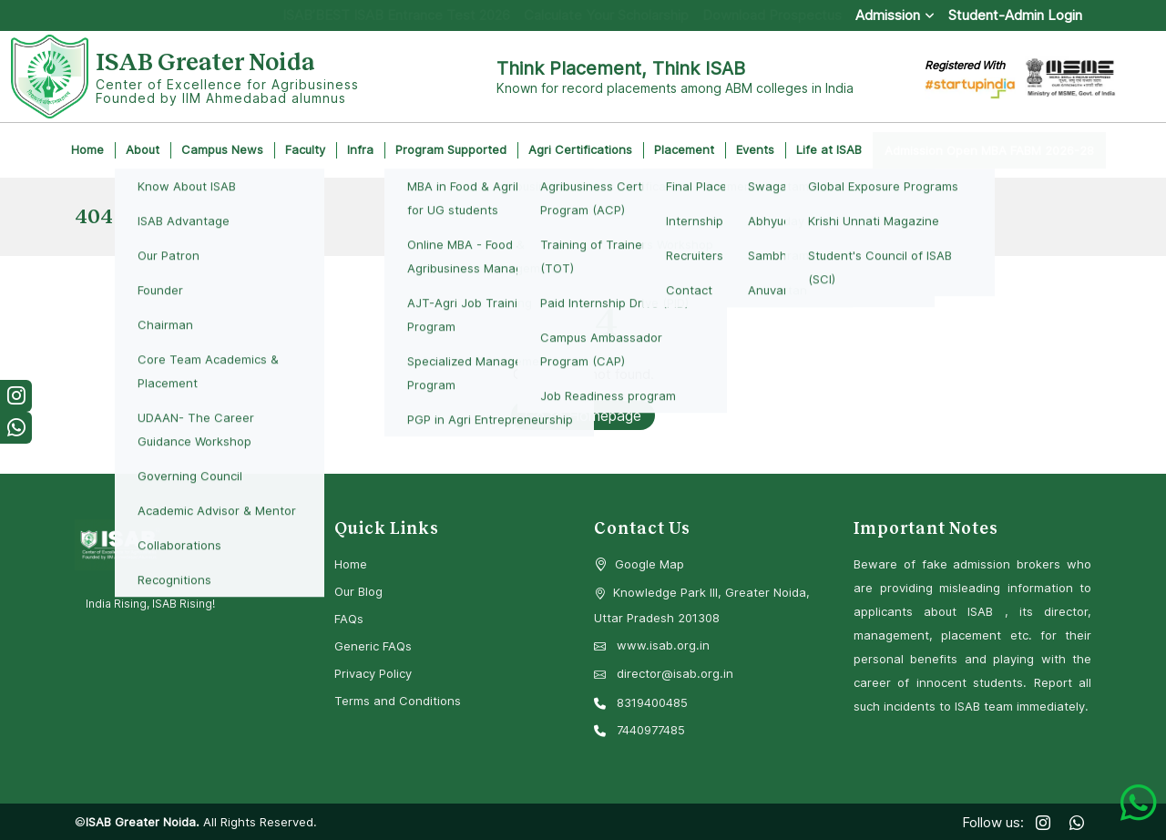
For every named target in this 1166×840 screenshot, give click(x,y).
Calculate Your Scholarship (606, 15)
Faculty (305, 149)
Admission (895, 15)
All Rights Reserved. (258, 821)
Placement (684, 149)
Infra (360, 149)
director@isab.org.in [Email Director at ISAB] (663, 673)
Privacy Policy (373, 673)
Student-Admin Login (1015, 15)
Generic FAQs (373, 646)
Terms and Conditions (397, 700)
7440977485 (639, 729)
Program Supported (450, 149)
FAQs (348, 618)
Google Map (649, 564)
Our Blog (358, 591)
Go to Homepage (583, 415)
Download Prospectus (772, 15)
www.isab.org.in (652, 645)
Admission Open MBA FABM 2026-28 (989, 150)
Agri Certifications (580, 149)
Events (755, 149)
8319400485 (641, 702)
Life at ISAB (829, 149)
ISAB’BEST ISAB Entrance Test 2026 (396, 15)
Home (87, 149)
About (142, 149)
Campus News (222, 149)
